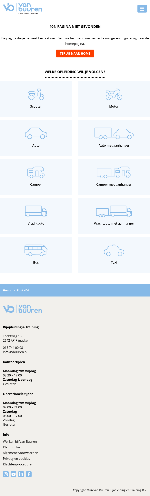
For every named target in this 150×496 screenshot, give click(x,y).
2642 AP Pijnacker (16, 340)
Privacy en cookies (16, 458)
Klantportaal (12, 447)
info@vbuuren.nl (15, 352)
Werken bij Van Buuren (20, 441)
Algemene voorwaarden (20, 453)
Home (7, 290)
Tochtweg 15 (12, 336)
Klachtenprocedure (17, 464)
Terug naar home (75, 53)
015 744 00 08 (13, 347)
